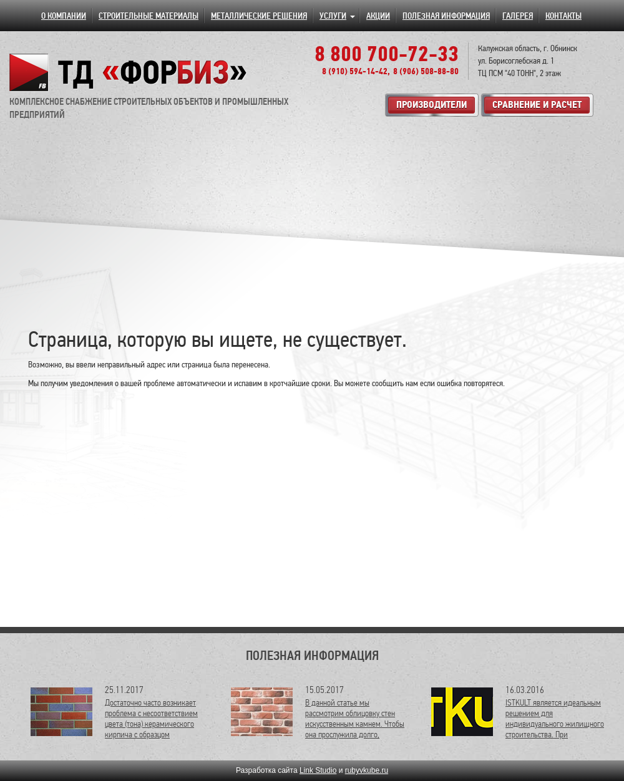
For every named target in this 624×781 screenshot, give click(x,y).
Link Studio (318, 770)
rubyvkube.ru (366, 770)
